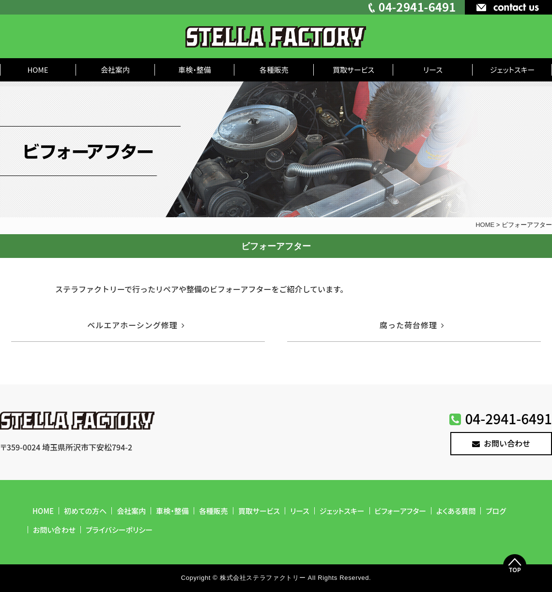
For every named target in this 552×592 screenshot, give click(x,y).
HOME (37, 69)
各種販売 (274, 69)
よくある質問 (455, 511)
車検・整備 (194, 69)
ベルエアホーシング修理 (138, 325)
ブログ (496, 511)
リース (433, 69)
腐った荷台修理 (414, 325)
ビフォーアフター (401, 511)
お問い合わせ (501, 443)
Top (514, 565)
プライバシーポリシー (119, 530)
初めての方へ (85, 511)
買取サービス (353, 69)
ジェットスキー (512, 69)
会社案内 (115, 69)
